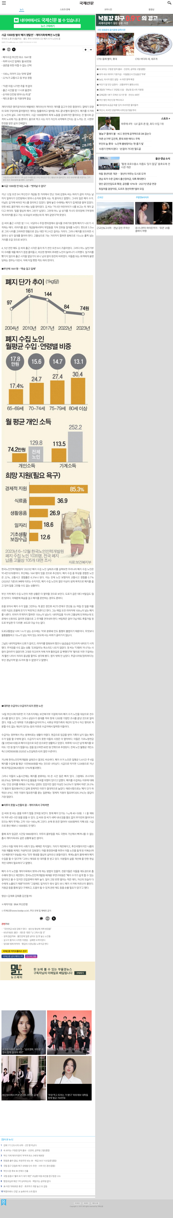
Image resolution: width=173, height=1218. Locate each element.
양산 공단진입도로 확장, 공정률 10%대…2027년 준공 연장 (127, 184)
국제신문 (4, 1202)
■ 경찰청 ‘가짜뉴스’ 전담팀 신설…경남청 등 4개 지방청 (120, 90)
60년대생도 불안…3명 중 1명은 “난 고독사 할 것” (24, 932)
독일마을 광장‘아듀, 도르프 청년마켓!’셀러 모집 (121, 189)
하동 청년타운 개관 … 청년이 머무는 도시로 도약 (122, 174)
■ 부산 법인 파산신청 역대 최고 (110, 100)
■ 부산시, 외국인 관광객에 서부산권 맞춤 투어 (116, 110)
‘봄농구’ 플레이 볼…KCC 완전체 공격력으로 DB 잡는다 (125, 134)
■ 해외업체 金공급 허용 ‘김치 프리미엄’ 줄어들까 (117, 105)
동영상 (151, 9)
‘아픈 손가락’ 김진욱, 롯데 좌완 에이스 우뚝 (119, 139)
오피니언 (108, 9)
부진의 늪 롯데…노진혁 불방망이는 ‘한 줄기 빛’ (121, 144)
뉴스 (22, 9)
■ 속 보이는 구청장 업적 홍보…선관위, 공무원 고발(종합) (121, 69)
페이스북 (95, 1203)
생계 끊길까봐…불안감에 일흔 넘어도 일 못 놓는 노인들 (27, 936)
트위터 (86, 1203)
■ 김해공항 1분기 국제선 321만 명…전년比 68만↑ (118, 95)
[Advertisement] (47, 683)
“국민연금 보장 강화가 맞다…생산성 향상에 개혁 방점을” (27, 929)
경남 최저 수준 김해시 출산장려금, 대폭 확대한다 (122, 179)
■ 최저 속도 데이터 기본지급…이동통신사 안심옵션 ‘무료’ (121, 74)
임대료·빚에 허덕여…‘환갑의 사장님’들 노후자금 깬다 (26, 944)
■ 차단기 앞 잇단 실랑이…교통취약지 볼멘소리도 (118, 84)
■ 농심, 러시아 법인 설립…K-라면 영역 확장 (115, 79)
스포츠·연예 (65, 9)
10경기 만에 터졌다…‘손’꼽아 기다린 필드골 (120, 149)
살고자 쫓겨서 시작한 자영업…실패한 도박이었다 (24, 940)
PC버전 (77, 1203)
